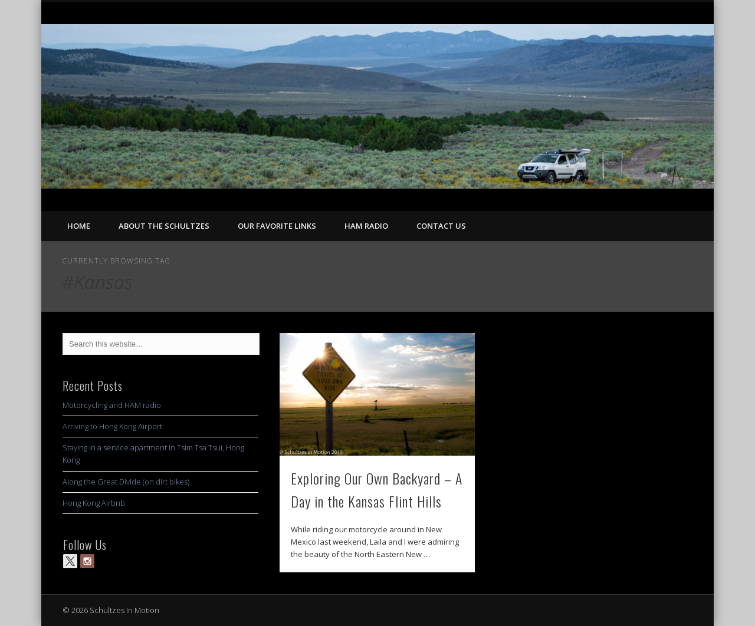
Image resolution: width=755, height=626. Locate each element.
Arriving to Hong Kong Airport (112, 426)
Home (78, 225)
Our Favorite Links (277, 225)
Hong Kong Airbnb (94, 502)
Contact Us (441, 225)
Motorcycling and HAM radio (112, 405)
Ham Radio (366, 225)
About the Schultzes (164, 225)
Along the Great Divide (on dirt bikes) (126, 481)
